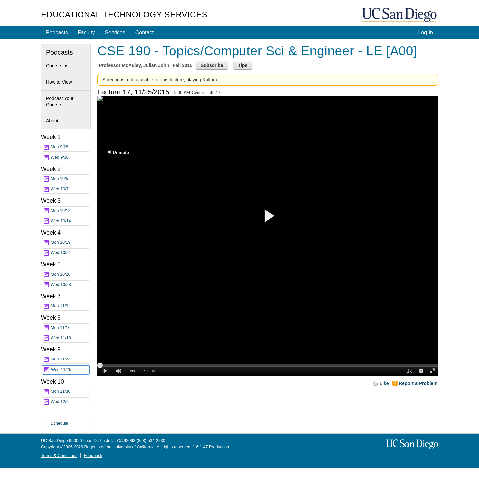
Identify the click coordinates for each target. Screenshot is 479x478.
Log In (425, 32)
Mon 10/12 (70, 211)
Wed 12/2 (70, 402)
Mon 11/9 (70, 306)
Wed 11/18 (70, 338)
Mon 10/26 (70, 274)
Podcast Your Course (60, 102)
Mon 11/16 (70, 328)
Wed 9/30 (70, 157)
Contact (144, 32)
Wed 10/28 (70, 285)
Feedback (93, 455)
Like (384, 383)
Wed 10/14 (70, 221)
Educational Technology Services (124, 14)
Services (115, 32)
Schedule (59, 423)
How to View (59, 82)
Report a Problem (418, 383)
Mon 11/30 (70, 391)
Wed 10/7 (70, 189)
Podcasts (57, 32)
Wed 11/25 (70, 370)
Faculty (86, 32)
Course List (58, 65)
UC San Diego (400, 15)
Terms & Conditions (59, 455)
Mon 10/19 (70, 242)
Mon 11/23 (70, 359)
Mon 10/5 (70, 179)
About (52, 120)
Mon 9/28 (70, 147)
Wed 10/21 (70, 253)
